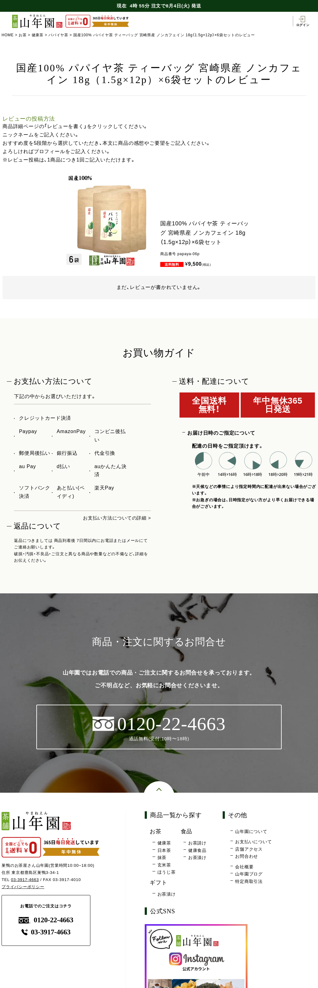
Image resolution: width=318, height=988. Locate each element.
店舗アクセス (249, 849)
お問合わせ (246, 856)
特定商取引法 (249, 881)
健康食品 (197, 850)
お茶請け (197, 843)
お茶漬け (197, 858)
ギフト (159, 883)
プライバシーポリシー (23, 887)
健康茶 (37, 35)
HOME (8, 35)
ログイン (302, 21)
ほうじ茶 (166, 872)
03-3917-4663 (25, 880)
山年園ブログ (249, 874)
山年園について (251, 832)
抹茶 (162, 858)
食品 (187, 832)
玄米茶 (164, 865)
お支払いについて (253, 842)
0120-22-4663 (46, 920)
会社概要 (244, 867)
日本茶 (164, 850)
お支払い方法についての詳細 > (115, 518)
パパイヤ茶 (59, 35)
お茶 (23, 35)
